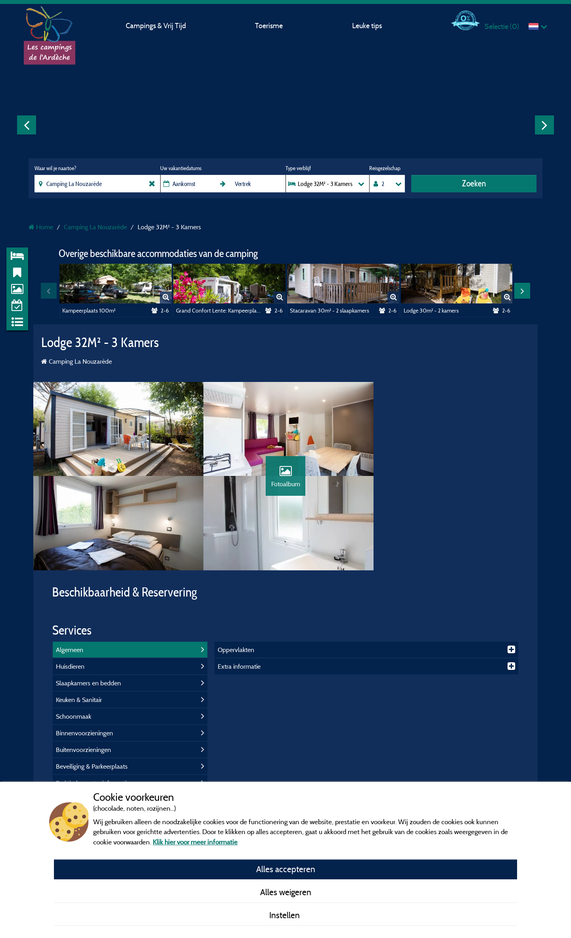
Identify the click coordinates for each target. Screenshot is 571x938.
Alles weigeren (285, 892)
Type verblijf (298, 168)
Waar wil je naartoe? (55, 168)
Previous (26, 124)
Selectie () (502, 26)
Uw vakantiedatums (180, 168)
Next (544, 124)
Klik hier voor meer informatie (195, 842)
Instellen (285, 915)
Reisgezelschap (384, 168)
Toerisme (269, 25)
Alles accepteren (285, 869)
